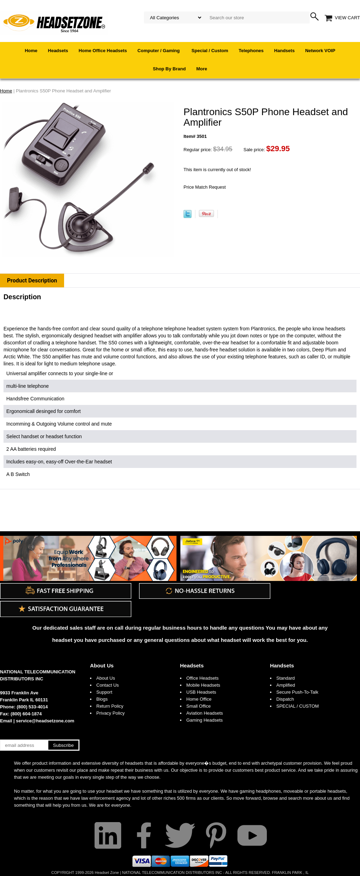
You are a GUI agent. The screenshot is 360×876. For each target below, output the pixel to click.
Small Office (198, 706)
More (201, 68)
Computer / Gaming (159, 50)
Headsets (58, 50)
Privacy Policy (110, 713)
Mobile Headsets (203, 685)
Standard (285, 678)
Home (31, 50)
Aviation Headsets (204, 713)
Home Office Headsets (103, 50)
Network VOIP (320, 50)
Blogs (102, 699)
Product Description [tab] (32, 280)
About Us (102, 665)
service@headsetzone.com (45, 720)
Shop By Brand (169, 68)
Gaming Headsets (204, 720)
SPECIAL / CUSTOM (297, 706)
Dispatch (285, 699)
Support (104, 692)
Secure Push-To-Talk (297, 692)
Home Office (199, 699)
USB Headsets (201, 692)
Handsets (284, 50)
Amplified (285, 685)
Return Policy (109, 706)
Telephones (251, 50)
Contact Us (107, 685)
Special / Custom (210, 50)
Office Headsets (202, 678)
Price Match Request (205, 187)
